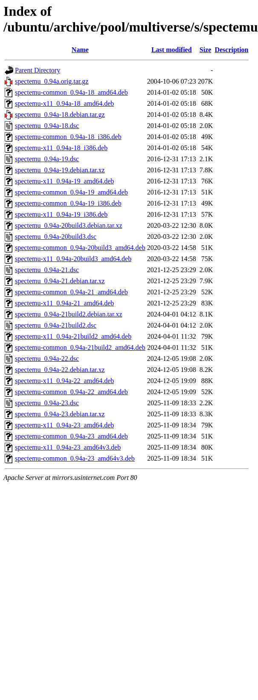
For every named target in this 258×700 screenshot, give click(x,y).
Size (206, 49)
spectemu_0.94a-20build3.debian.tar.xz (68, 225)
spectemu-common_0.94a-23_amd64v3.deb (75, 458)
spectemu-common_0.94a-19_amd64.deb (71, 192)
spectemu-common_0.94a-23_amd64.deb (71, 436)
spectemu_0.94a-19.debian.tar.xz (60, 170)
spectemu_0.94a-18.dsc (47, 125)
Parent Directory (37, 70)
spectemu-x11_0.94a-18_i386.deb (61, 147)
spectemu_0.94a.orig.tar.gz (51, 81)
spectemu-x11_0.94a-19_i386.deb (61, 214)
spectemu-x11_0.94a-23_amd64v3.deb (68, 447)
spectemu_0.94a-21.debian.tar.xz (60, 281)
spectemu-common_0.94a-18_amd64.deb (71, 92)
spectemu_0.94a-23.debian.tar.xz (60, 414)
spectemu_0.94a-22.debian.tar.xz (60, 369)
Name (80, 49)
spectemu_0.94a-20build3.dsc (55, 236)
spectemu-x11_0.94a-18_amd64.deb (64, 103)
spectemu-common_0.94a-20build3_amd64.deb (80, 247)
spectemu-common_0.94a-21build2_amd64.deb (80, 347)
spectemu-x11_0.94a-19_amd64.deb (64, 181)
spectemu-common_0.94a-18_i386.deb (68, 136)
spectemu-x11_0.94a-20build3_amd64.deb (73, 258)
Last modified (171, 49)
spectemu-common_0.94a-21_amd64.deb (71, 292)
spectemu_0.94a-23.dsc (47, 403)
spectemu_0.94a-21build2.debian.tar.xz (68, 314)
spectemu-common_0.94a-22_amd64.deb (71, 391)
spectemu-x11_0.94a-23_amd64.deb (64, 425)
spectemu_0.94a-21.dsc (47, 269)
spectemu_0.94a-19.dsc (47, 159)
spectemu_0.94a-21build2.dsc (55, 325)
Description (231, 49)
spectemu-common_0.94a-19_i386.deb (68, 203)
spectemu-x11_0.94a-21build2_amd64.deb (73, 336)
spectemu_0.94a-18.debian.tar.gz (60, 114)
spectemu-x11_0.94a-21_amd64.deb (64, 303)
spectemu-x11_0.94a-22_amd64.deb (64, 380)
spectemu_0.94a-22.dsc (47, 358)
